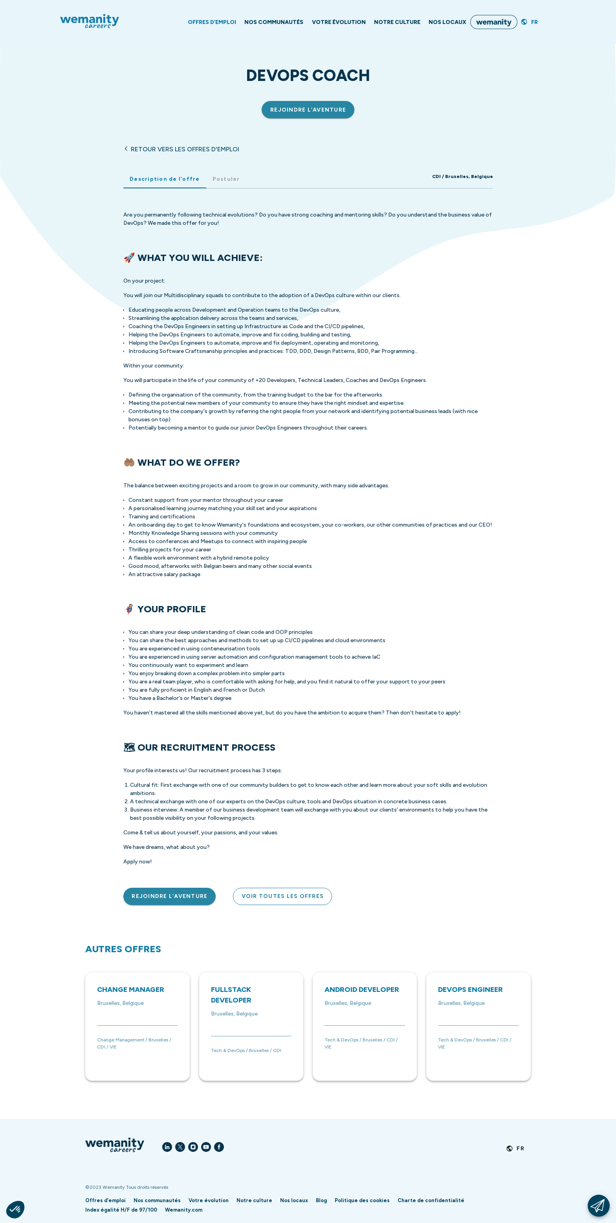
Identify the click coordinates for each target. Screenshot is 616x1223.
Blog (321, 1200)
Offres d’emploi (105, 1200)
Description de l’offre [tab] (165, 179)
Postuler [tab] (226, 179)
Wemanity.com (183, 1210)
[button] (15, 1209)
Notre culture (254, 1200)
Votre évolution (209, 1200)
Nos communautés (157, 1200)
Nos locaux (294, 1200)
